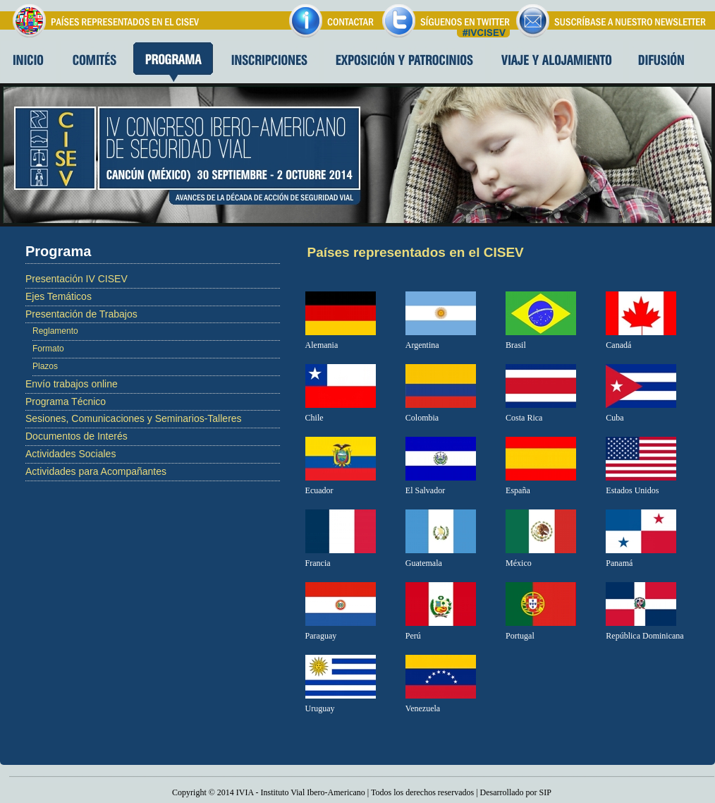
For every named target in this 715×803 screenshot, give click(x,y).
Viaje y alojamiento (557, 62)
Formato (48, 349)
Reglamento (55, 331)
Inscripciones (269, 62)
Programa (173, 62)
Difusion (661, 62)
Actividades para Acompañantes (95, 471)
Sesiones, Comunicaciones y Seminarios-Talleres (133, 418)
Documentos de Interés (76, 436)
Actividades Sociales (70, 453)
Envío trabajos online (71, 384)
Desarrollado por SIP (515, 792)
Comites (94, 62)
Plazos (45, 366)
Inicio (28, 62)
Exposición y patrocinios (404, 62)
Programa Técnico (65, 401)
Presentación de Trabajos (81, 314)
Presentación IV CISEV (76, 278)
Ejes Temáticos (58, 296)
